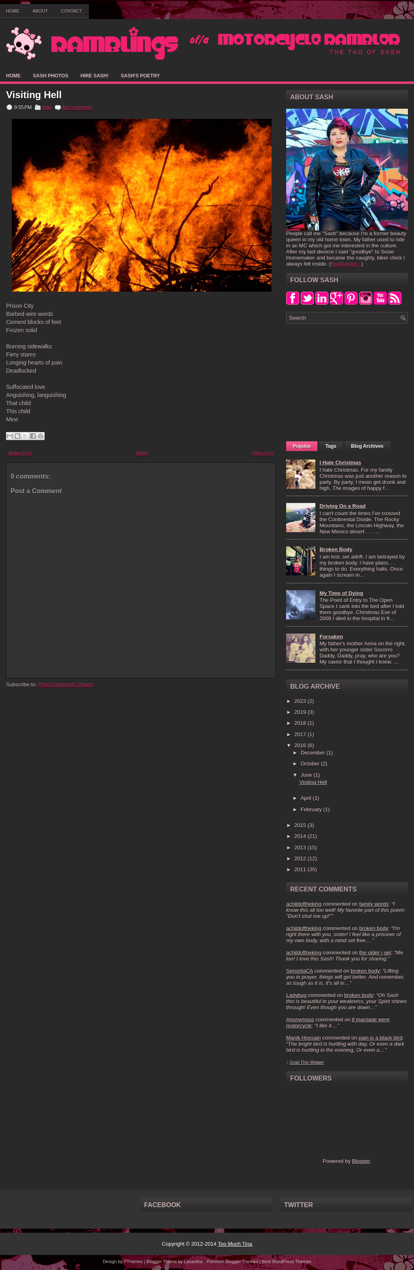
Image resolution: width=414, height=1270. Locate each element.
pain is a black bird (380, 1038)
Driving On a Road (342, 506)
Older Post (263, 453)
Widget (317, 1062)
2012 (301, 858)
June (307, 775)
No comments (78, 107)
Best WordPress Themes (286, 1261)
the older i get (375, 953)
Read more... (346, 264)
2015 (301, 825)
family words (373, 904)
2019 (301, 712)
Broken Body (335, 549)
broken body (373, 928)
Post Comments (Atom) (66, 684)
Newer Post (20, 453)
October (311, 764)
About (40, 11)
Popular (302, 446)
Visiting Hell (34, 95)
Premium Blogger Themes (232, 1261)
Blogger (361, 1161)
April (307, 798)
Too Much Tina (235, 1244)
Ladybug (296, 995)
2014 (301, 836)
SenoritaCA (299, 971)
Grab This (299, 1062)
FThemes (133, 1261)
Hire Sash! (94, 76)
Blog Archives (367, 446)
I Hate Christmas (340, 463)
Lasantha (193, 1261)
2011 (301, 869)
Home (12, 11)
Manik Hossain (303, 1038)
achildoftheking (303, 904)
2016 (301, 745)
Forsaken (331, 637)
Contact (71, 11)
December (314, 753)
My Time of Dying (341, 593)
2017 (301, 734)
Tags (331, 446)
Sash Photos (50, 76)
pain (47, 107)
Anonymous (300, 1019)
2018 (301, 723)
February (312, 809)
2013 (301, 848)
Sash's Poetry (140, 76)
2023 (301, 701)
